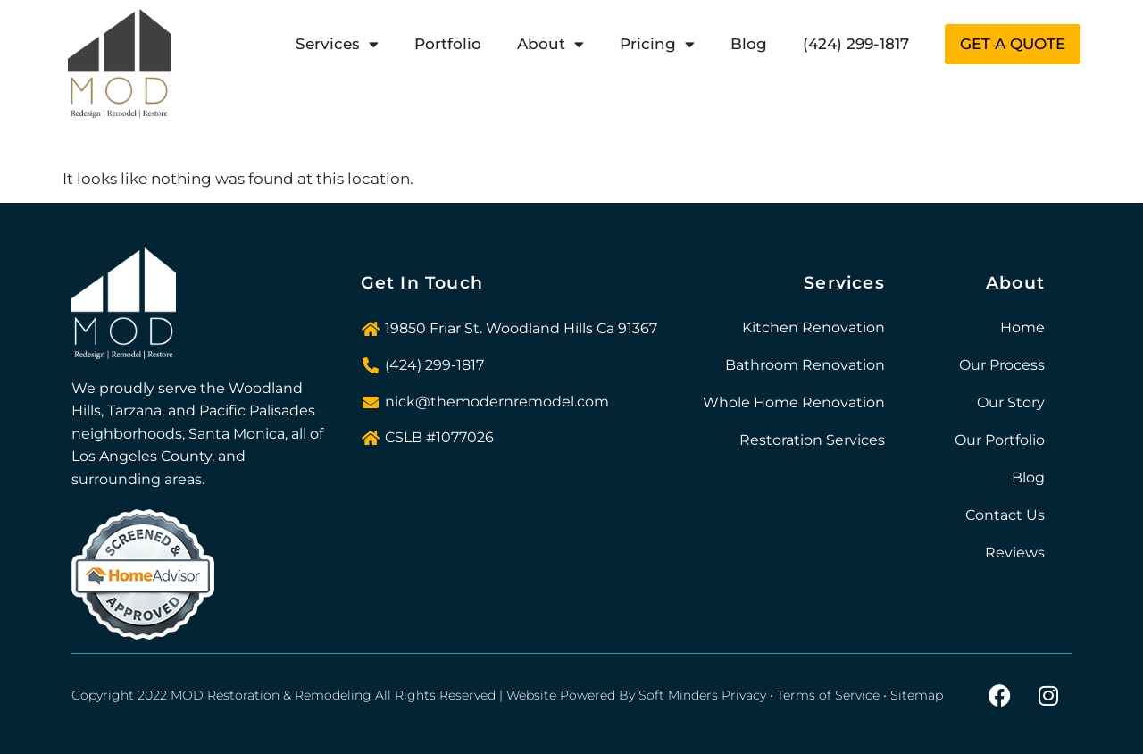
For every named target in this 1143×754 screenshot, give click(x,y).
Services (337, 44)
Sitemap (916, 695)
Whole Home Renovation (794, 402)
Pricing (657, 44)
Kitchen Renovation (813, 327)
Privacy (744, 695)
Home (1022, 327)
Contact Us (1005, 515)
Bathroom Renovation (805, 364)
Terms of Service (828, 695)
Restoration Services (812, 439)
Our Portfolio (1000, 439)
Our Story (1011, 402)
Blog (748, 44)
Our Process (1002, 364)
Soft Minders (678, 695)
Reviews (1015, 552)
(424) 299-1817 (856, 44)
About (550, 44)
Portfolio (447, 44)
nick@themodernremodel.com (497, 401)
